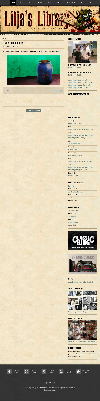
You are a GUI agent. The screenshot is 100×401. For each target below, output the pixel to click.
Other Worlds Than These (75, 155)
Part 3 (79, 67)
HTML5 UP (72, 388)
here (58, 51)
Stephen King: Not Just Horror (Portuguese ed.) (81, 161)
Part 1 (70, 67)
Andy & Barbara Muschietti (75, 192)
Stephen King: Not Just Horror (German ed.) (80, 129)
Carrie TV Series (72, 149)
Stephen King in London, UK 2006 (77, 80)
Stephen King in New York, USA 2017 (78, 88)
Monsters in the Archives (75, 123)
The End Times (72, 217)
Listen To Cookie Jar (13, 43)
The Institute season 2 (74, 144)
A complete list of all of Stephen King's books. (81, 282)
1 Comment (8, 90)
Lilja (47, 382)
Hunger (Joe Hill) (73, 176)
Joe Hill (70, 198)
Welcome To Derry (73, 222)
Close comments (57, 90)
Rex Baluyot (71, 186)
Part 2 (74, 67)
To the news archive (33, 110)
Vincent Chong (51, 390)
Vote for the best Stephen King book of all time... (82, 341)
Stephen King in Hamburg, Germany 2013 (79, 85)
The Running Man (73, 211)
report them (75, 354)
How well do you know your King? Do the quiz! (80, 312)
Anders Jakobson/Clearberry (45, 388)
